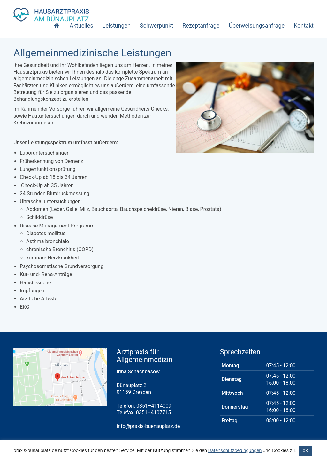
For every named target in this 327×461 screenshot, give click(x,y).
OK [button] (305, 450)
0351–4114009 (153, 406)
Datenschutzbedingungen (235, 450)
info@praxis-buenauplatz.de (148, 426)
